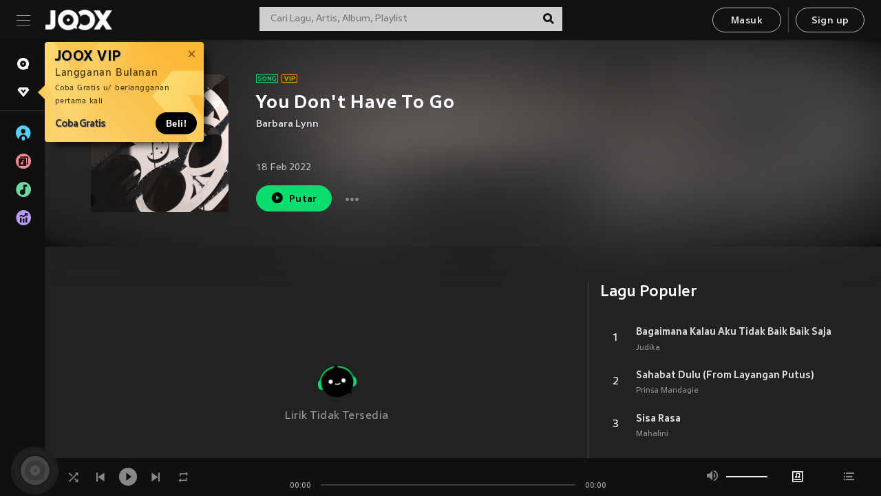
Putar (293, 198)
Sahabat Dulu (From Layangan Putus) (725, 374)
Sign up (830, 21)
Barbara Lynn (287, 124)
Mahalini (652, 434)
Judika (648, 348)
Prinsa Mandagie (667, 390)
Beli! (176, 123)
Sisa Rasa (658, 418)
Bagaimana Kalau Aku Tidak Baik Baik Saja (733, 331)
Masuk (747, 21)
